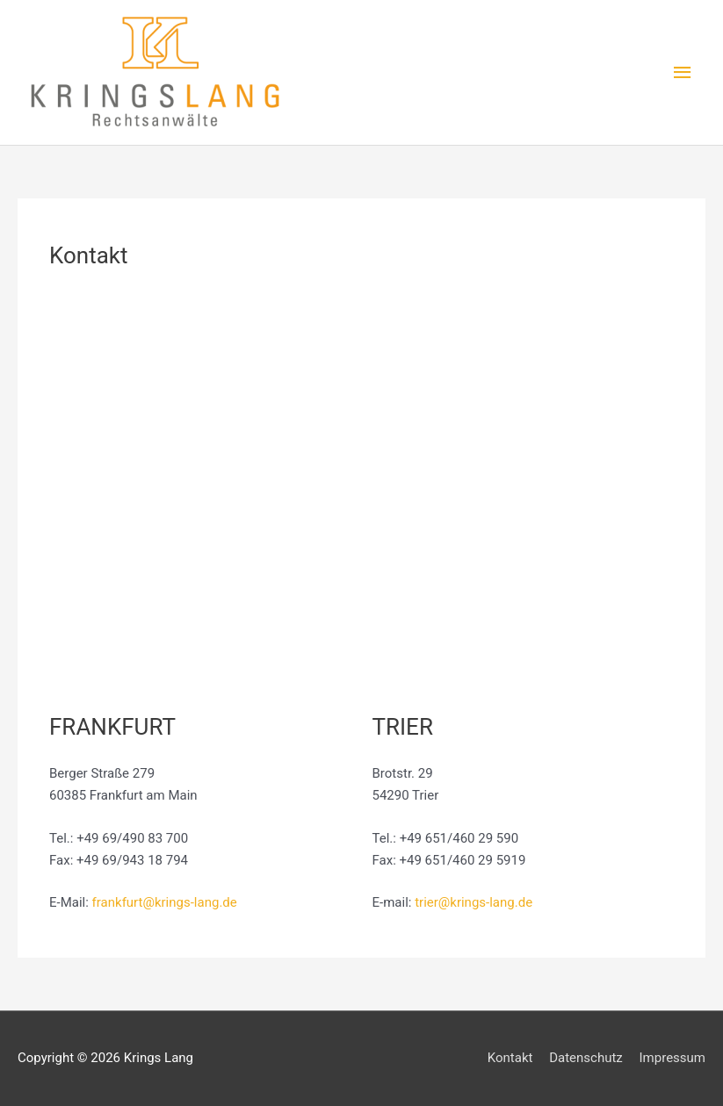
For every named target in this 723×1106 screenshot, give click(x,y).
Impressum (672, 1058)
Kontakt (510, 1058)
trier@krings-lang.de (473, 902)
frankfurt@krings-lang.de (164, 902)
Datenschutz (586, 1058)
